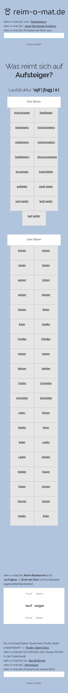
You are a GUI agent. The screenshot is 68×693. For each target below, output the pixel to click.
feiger (46, 309)
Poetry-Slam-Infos (37, 647)
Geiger (22, 309)
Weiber (46, 368)
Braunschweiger (47, 156)
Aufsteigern (22, 142)
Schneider (46, 397)
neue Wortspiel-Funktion (40, 26)
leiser (46, 427)
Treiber (22, 383)
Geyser (22, 501)
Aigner (46, 250)
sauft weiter (46, 186)
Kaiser (46, 471)
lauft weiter (46, 201)
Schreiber (46, 383)
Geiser (46, 501)
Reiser (46, 412)
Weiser (22, 368)
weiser (22, 353)
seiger (22, 265)
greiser (46, 486)
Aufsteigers (22, 127)
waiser (46, 353)
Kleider (46, 456)
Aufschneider (22, 112)
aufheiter (22, 186)
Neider (22, 427)
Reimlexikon (38, 21)
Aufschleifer (46, 171)
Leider (46, 442)
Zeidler (46, 324)
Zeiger (46, 279)
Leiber (22, 456)
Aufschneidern (46, 142)
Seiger (46, 265)
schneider (22, 397)
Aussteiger (22, 171)
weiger (22, 279)
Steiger (46, 294)
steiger (22, 294)
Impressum (31, 665)
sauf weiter (22, 201)
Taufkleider (46, 112)
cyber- (22, 412)
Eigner (22, 250)
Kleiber (22, 471)
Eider (46, 515)
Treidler (21, 338)
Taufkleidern (22, 156)
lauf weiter (34, 215)
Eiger (22, 324)
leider (22, 442)
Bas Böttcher (37, 660)
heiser (22, 486)
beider (22, 515)
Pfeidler (46, 338)
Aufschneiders (46, 127)
